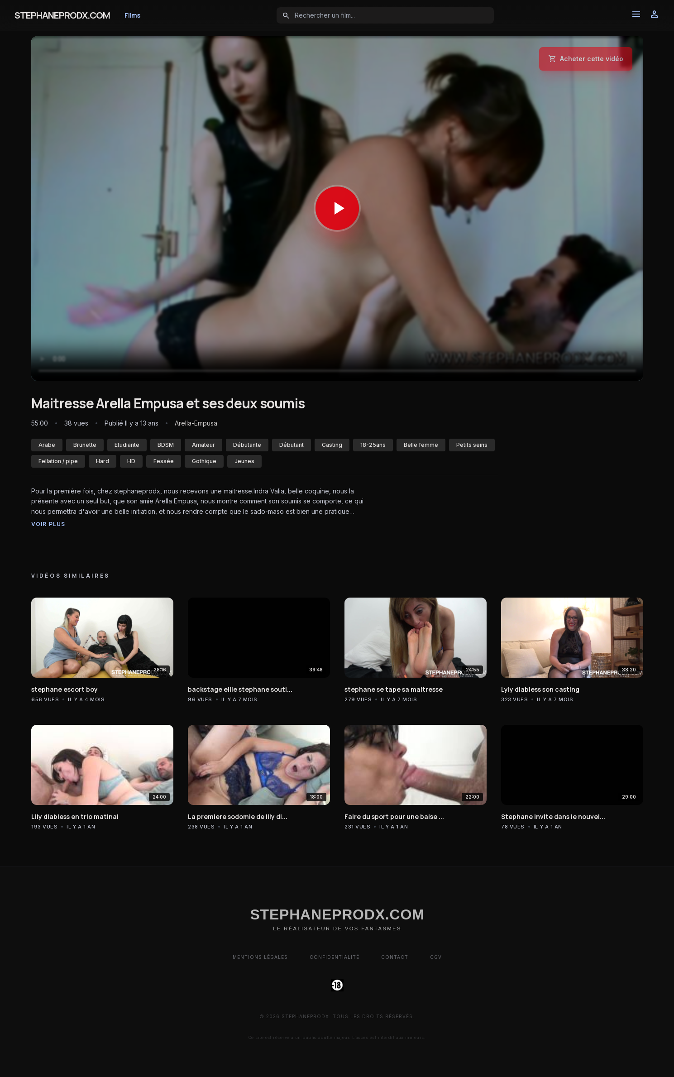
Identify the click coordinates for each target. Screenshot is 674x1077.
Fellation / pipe (58, 461)
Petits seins (472, 444)
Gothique (204, 461)
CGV (436, 957)
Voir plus (48, 524)
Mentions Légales (260, 957)
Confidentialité (334, 957)
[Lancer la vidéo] (337, 208)
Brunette (84, 444)
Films (132, 15)
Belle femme (421, 444)
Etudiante (127, 444)
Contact (394, 957)
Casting (332, 444)
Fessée (163, 461)
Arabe (46, 444)
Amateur (203, 444)
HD (131, 461)
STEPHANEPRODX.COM (62, 15)
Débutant (291, 444)
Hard (102, 461)
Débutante (247, 444)
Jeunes (244, 461)
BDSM (166, 444)
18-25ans (373, 444)
